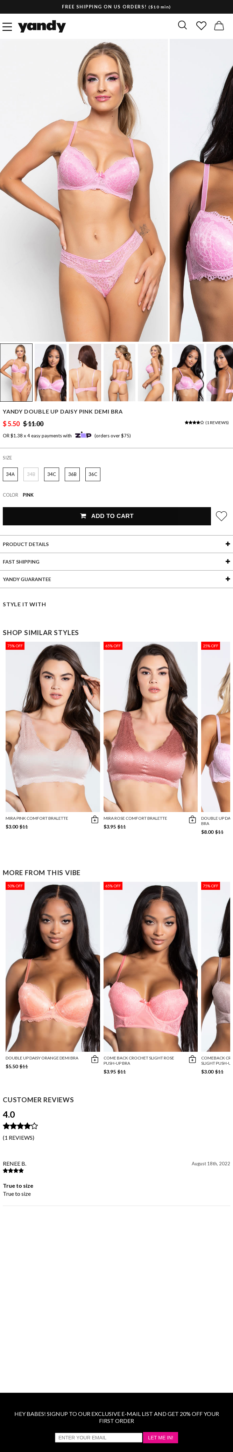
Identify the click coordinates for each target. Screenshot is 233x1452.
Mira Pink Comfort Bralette (37, 818)
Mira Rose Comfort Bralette (135, 818)
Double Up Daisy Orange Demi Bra (42, 1058)
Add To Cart (107, 516)
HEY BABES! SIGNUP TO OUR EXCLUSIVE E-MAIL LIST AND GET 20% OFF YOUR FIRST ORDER (116, 1417)
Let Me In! (160, 1437)
